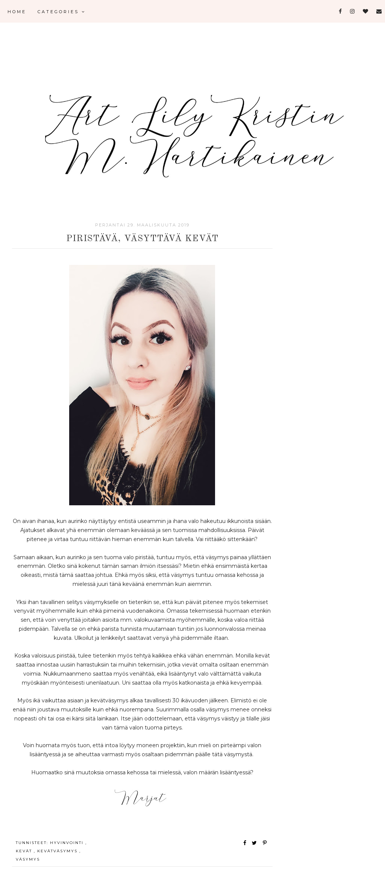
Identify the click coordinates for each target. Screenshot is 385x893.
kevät (25, 851)
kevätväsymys (58, 851)
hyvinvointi (67, 842)
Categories (62, 11)
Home (17, 11)
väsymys (28, 859)
